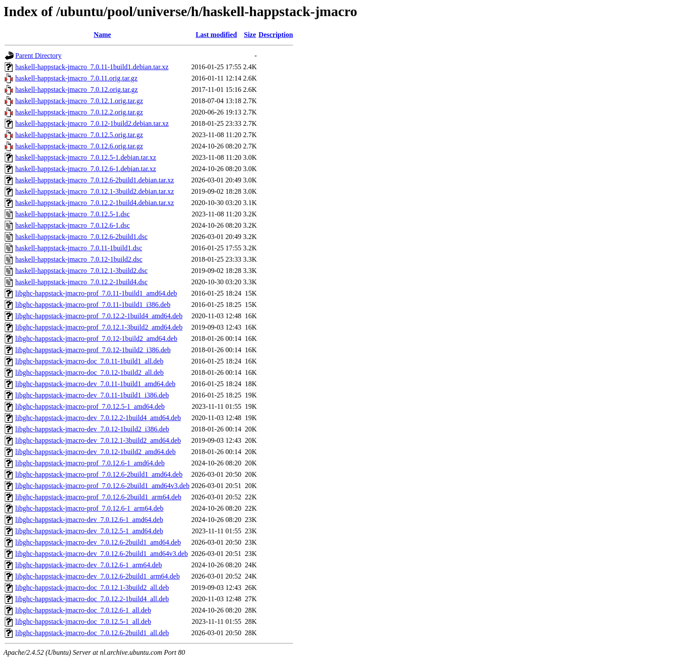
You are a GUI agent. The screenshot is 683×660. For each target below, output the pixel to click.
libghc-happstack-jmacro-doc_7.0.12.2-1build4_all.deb (92, 599)
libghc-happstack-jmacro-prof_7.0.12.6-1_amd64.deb (90, 463)
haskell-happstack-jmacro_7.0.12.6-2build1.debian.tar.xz (94, 180)
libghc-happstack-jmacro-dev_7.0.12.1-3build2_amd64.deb (98, 440)
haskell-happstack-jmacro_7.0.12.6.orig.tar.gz (79, 146)
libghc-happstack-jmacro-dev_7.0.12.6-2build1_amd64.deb (98, 542)
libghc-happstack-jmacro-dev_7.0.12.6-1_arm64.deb (88, 565)
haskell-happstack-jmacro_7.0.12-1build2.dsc (78, 259)
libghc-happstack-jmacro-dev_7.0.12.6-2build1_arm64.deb (97, 576)
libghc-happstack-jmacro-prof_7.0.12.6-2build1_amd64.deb (99, 474)
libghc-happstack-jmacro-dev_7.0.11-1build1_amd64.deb (95, 383)
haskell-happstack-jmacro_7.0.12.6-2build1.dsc (81, 236)
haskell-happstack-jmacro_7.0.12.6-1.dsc (72, 225)
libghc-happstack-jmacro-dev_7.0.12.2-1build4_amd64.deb (98, 417)
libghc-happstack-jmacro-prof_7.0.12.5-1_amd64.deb (90, 406)
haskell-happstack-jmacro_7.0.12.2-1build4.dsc (81, 282)
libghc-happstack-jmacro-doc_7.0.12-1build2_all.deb (89, 372)
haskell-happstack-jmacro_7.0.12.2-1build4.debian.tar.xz (94, 202)
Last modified (216, 34)
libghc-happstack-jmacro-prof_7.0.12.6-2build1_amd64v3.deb (102, 485)
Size (250, 34)
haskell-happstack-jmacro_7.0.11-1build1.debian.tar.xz (92, 67)
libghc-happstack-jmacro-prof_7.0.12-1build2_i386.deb (93, 350)
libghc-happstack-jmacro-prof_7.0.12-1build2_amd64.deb (96, 338)
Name (102, 34)
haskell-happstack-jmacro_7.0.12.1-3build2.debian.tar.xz (94, 191)
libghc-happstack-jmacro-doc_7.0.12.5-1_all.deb (83, 621)
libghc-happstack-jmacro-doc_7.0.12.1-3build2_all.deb (92, 587)
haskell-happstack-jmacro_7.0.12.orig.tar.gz (76, 89)
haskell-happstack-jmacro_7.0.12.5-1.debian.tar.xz (85, 157)
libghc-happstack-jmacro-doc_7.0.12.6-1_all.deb (83, 610)
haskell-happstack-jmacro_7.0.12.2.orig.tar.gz (79, 112)
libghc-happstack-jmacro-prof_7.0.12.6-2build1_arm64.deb (98, 497)
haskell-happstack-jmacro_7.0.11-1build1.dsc (78, 248)
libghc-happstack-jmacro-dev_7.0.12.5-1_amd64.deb (89, 531)
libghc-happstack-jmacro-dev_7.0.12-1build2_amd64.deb (95, 451)
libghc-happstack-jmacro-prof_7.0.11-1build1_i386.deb (92, 304)
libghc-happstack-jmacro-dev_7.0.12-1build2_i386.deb (92, 429)
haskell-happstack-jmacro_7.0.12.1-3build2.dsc (81, 270)
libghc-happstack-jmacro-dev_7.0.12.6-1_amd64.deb (89, 519)
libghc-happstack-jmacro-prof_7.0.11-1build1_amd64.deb (96, 293)
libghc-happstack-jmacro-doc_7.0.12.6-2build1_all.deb (92, 632)
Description (276, 34)
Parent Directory (38, 55)
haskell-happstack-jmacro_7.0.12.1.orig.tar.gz (79, 100)
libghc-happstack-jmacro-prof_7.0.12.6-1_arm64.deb (89, 508)
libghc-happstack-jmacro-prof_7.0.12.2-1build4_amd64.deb (99, 316)
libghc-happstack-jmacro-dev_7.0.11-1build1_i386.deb (92, 395)
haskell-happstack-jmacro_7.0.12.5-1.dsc (72, 214)
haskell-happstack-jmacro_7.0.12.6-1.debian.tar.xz (85, 168)
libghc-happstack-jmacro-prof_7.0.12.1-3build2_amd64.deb (99, 327)
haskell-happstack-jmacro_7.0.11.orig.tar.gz (76, 78)
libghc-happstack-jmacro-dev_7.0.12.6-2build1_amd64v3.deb (101, 553)
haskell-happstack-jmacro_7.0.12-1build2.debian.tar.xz (92, 123)
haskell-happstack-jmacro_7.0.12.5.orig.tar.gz (79, 134)
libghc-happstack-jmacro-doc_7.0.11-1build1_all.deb (89, 361)
